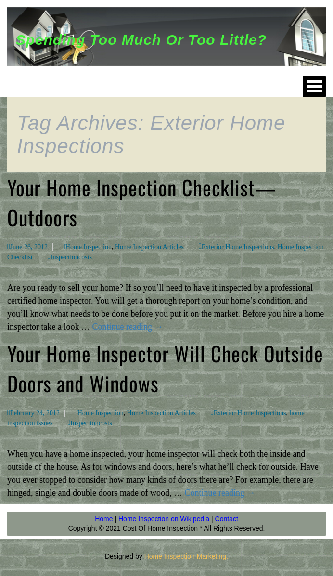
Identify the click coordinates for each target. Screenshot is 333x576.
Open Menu (314, 86)
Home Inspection (88, 247)
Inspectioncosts (71, 257)
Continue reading (127, 327)
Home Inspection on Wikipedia (163, 519)
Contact (226, 519)
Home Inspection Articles (149, 247)
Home (104, 519)
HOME (36, 86)
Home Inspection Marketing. (186, 556)
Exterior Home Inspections (238, 247)
